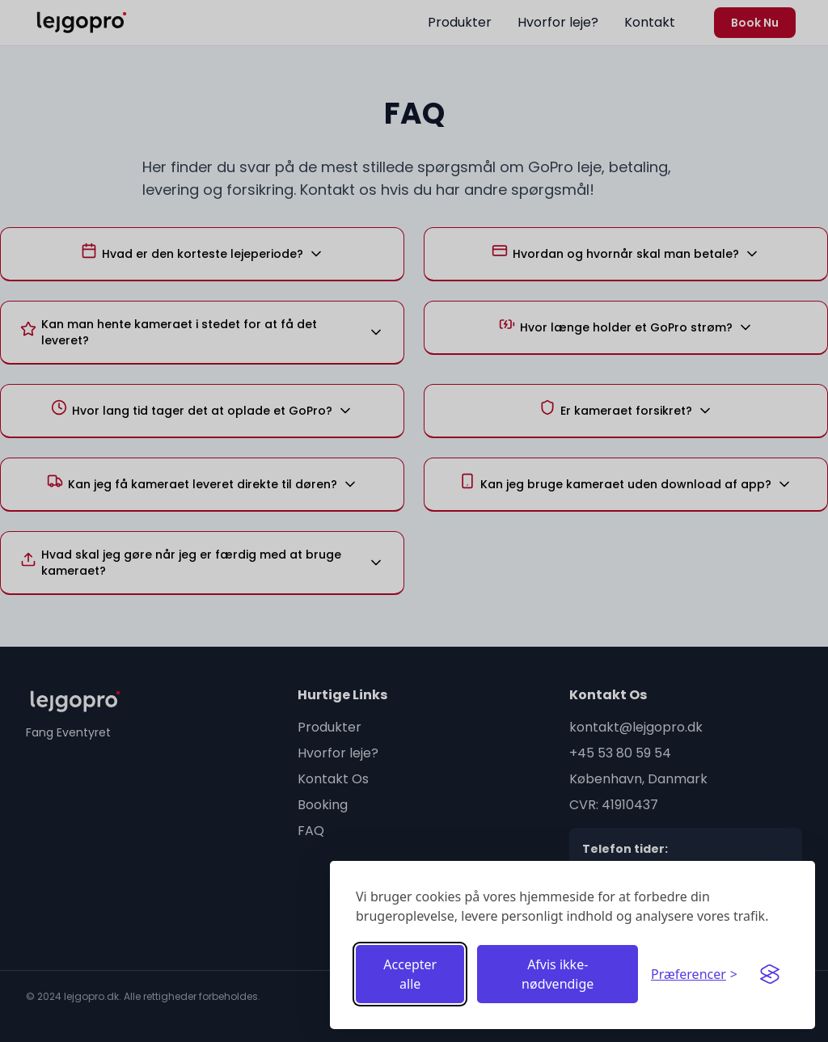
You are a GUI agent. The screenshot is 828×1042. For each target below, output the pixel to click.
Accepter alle (410, 974)
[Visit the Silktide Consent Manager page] (769, 974)
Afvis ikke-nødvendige (558, 974)
